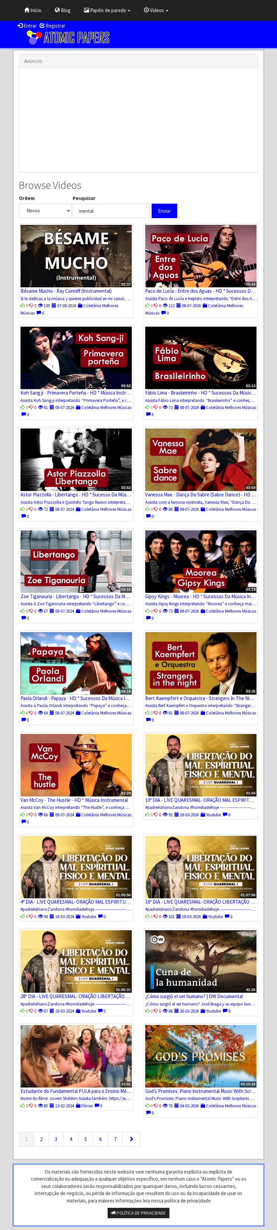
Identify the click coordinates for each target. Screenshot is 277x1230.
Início (32, 10)
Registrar (52, 26)
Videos (156, 10)
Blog (63, 10)
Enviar (164, 211)
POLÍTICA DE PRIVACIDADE (138, 1213)
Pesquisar (84, 198)
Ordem (27, 198)
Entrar (27, 26)
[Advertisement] (138, 120)
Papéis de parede (107, 10)
